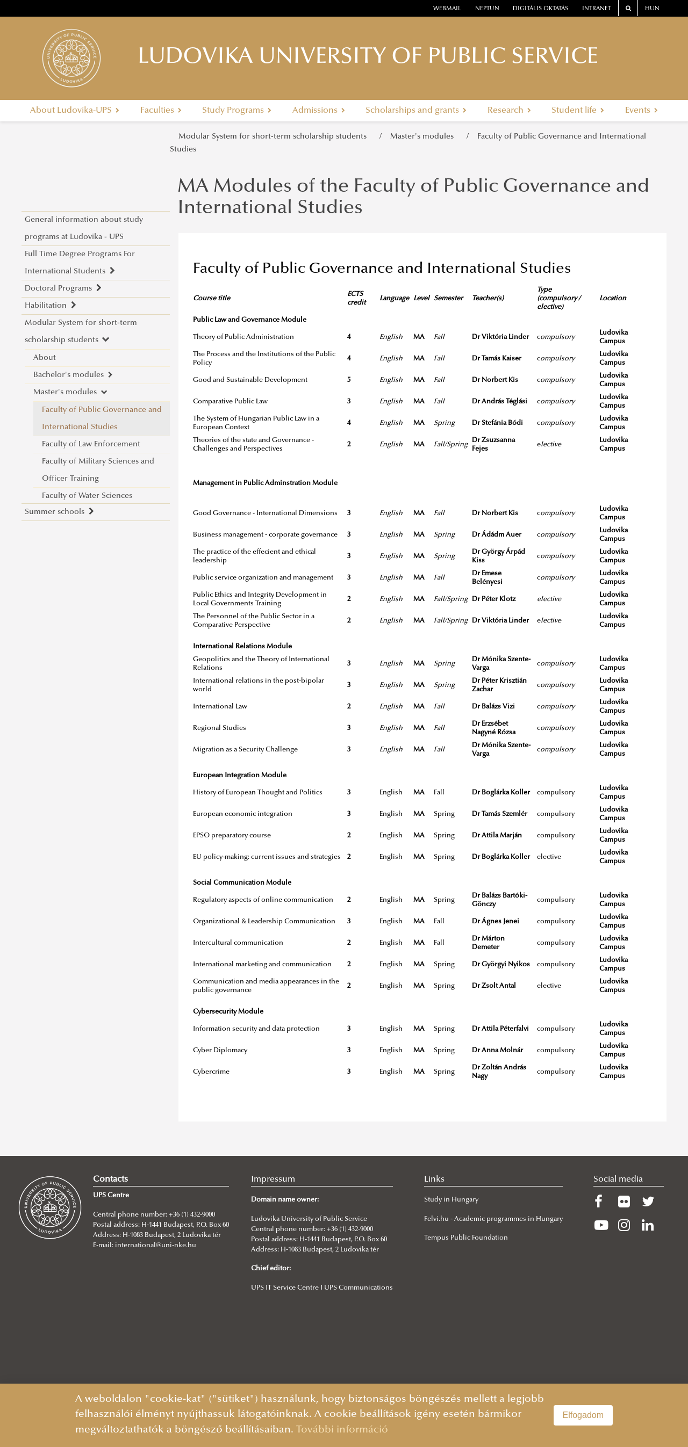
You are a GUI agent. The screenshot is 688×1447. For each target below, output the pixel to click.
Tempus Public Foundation (466, 1238)
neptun (487, 9)
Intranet (596, 9)
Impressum (273, 1179)
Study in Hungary (451, 1200)
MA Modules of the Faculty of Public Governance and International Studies (413, 198)
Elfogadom (583, 1415)
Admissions (318, 110)
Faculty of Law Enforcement (91, 444)
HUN (652, 9)
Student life (577, 110)
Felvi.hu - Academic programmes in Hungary (493, 1219)
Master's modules (424, 137)
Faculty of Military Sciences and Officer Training (98, 470)
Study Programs (236, 110)
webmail (447, 9)
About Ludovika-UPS (74, 110)
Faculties (161, 110)
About (44, 358)
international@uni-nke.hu (155, 1245)
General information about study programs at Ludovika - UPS (84, 228)
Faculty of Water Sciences (87, 496)
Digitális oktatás (540, 9)
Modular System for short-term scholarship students (274, 137)
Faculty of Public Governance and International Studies (102, 418)
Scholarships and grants (416, 110)
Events (641, 110)
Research (509, 110)
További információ (342, 1430)
